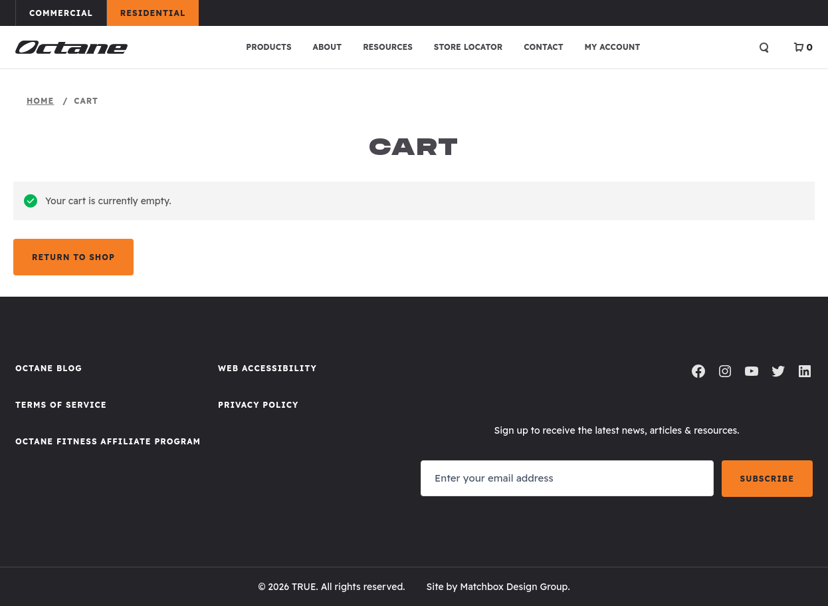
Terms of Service (61, 405)
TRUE (304, 587)
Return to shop (73, 257)
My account (613, 47)
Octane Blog (48, 368)
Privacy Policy (258, 405)
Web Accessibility (267, 368)
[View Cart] (803, 47)
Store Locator (468, 47)
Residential (159, 12)
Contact (543, 47)
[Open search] (764, 47)
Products (268, 47)
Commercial (67, 12)
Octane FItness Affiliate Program (108, 441)
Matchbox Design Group (514, 587)
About (327, 47)
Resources (388, 47)
